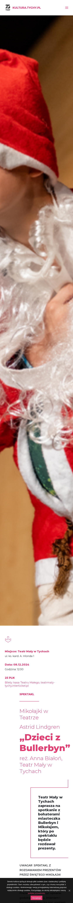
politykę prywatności (36, 893)
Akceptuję (36, 898)
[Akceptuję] (69, 890)
